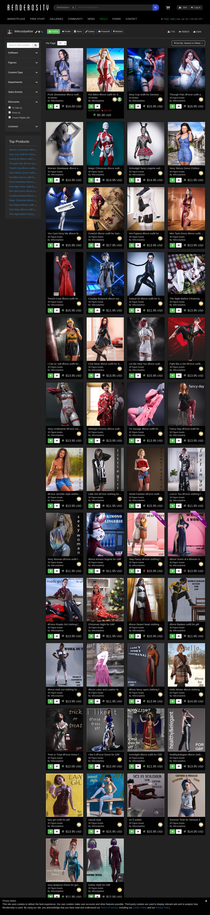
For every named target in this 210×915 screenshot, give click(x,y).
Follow (53, 31)
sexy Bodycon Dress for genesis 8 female (70, 884)
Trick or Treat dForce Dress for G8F (67, 754)
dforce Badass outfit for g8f (184, 624)
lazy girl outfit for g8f (59, 819)
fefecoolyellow (57, 101)
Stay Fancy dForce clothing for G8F (148, 559)
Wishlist (117, 31)
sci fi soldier (135, 819)
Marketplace (16, 19)
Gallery (90, 31)
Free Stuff (37, 19)
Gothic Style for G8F (99, 884)
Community (75, 19)
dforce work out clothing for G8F (65, 689)
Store (78, 31)
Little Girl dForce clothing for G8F (106, 494)
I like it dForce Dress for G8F (104, 754)
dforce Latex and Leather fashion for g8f (110, 689)
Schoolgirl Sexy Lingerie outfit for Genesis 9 (31, 186)
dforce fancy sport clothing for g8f (147, 689)
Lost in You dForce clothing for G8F (189, 494)
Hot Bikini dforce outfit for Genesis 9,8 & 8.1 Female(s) (118, 94)
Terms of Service (109, 907)
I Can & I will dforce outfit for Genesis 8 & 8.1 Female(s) (78, 363)
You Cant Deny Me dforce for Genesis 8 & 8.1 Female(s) (78, 233)
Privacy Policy (163, 907)
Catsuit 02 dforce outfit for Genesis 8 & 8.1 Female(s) (36, 159)
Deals (104, 19)
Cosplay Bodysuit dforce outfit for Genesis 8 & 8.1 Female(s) (121, 298)
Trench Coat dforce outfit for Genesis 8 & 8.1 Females (36, 168)
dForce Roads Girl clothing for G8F (67, 624)
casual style (94, 819)
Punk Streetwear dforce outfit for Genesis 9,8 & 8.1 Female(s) (81, 94)
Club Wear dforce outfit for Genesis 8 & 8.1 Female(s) (36, 209)
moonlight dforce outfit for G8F (145, 754)
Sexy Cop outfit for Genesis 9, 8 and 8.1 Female (33, 154)
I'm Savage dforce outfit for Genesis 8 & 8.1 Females (158, 428)
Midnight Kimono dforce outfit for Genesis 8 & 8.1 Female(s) (121, 428)
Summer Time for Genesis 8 (185, 819)
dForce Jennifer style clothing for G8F (68, 494)
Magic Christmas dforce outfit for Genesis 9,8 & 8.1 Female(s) (122, 168)
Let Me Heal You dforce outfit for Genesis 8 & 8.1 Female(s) (161, 363)
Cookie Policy (140, 907)
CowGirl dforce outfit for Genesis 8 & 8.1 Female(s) (116, 233)
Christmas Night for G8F (101, 624)
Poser (116, 19)
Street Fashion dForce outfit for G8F (148, 494)
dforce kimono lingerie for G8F (104, 559)
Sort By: (187, 43)
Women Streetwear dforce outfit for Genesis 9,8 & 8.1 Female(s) (83, 168)
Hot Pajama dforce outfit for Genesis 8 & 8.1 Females (36, 205)
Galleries (56, 19)
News (91, 19)
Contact (131, 19)
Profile (66, 31)
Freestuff (104, 31)
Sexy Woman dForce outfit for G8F (67, 559)
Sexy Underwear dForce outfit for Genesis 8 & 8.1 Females (80, 428)
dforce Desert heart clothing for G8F (148, 624)
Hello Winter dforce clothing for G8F (189, 689)
